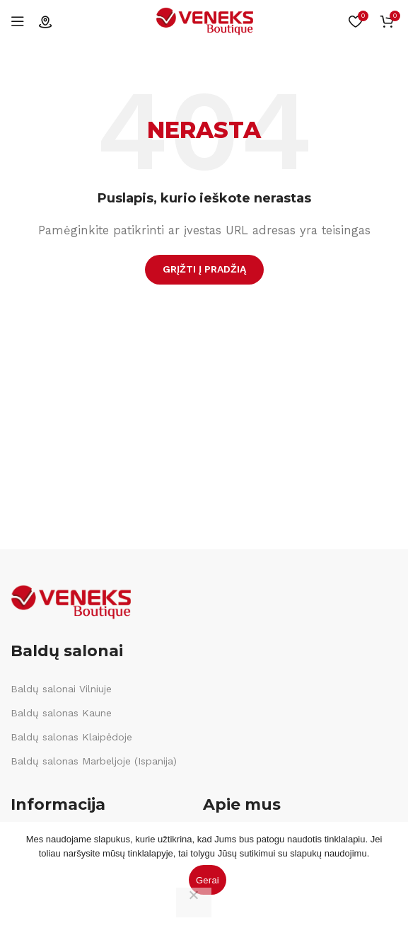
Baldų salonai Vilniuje (61, 688)
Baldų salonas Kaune (61, 712)
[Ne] (193, 902)
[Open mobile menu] (18, 21)
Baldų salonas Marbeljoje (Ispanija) (94, 761)
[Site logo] (204, 20)
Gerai (207, 880)
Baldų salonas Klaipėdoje (71, 737)
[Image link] (71, 601)
